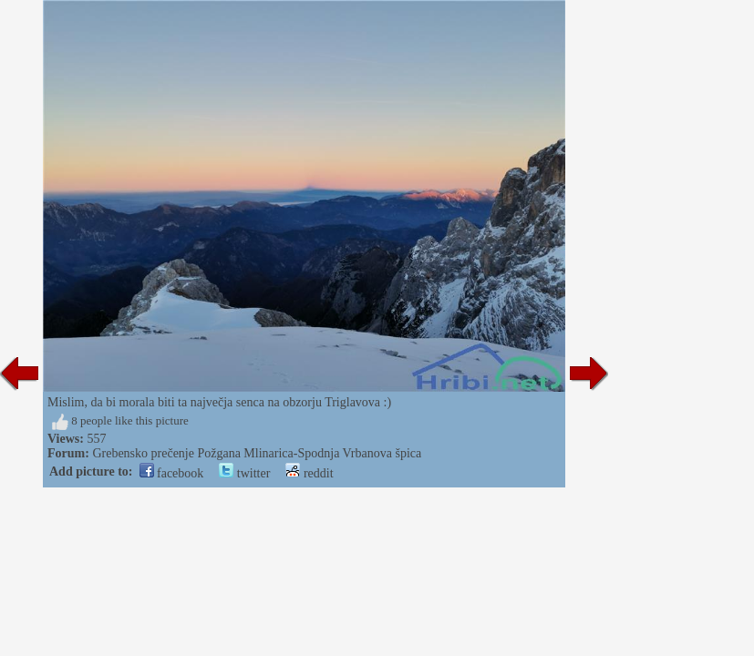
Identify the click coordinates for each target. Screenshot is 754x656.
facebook (171, 473)
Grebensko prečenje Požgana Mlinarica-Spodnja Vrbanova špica (256, 453)
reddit (309, 473)
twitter (244, 473)
